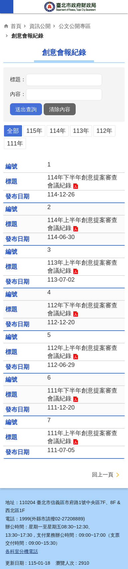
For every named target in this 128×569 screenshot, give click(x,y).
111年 (15, 143)
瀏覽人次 (65, 563)
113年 (81, 131)
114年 (58, 131)
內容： (18, 94)
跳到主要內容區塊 (3, 3)
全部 (13, 131)
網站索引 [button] (6, 6)
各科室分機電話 (21, 551)
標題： (18, 80)
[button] (26, 109)
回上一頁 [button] (102, 474)
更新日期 (14, 563)
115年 (34, 131)
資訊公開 (40, 26)
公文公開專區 (75, 26)
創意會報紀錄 (27, 36)
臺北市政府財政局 (70, 6)
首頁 (16, 26)
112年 (104, 131)
